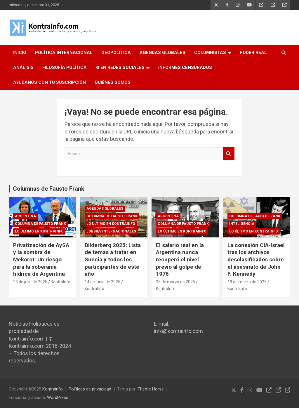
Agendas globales (104, 208)
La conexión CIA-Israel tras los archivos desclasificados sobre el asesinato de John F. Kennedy (256, 259)
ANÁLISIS (23, 67)
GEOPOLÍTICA (116, 52)
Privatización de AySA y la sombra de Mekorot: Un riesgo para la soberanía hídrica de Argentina (41, 259)
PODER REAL (253, 52)
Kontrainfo (52, 389)
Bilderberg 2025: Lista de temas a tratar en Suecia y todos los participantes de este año (113, 259)
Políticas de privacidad (90, 389)
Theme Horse (151, 389)
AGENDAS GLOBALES (162, 52)
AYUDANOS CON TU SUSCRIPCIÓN (49, 82)
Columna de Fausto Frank (40, 224)
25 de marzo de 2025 (175, 281)
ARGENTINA (25, 216)
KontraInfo (60, 281)
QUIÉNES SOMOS (113, 82)
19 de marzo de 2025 (247, 281)
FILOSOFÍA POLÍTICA (64, 67)
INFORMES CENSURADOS (185, 67)
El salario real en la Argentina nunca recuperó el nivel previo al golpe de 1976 (180, 259)
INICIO (19, 52)
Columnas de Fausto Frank (48, 188)
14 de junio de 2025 (102, 281)
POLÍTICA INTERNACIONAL (64, 52)
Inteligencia (241, 224)
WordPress (57, 397)
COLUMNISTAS (210, 52)
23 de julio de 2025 (30, 281)
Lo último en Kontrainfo (39, 231)
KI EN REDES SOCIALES (120, 67)
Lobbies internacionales (111, 231)
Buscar (228, 153)
